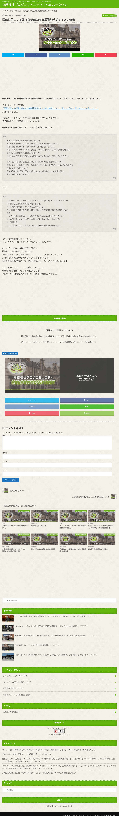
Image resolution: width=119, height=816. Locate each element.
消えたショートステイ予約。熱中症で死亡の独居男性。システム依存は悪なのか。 (43, 628)
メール (5, 462)
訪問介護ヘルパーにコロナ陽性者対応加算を (29, 647)
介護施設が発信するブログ (12, 687)
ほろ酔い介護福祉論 (11, 353)
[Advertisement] (59, 77)
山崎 (66, 770)
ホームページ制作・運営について (59, 726)
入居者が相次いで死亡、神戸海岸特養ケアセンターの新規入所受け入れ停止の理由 (32, 770)
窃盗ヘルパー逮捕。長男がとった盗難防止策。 (19, 752)
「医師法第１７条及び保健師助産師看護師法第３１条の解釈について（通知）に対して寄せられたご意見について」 (50, 108)
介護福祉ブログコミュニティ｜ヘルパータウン (34, 5)
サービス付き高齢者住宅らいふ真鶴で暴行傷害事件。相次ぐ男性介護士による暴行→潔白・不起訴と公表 (40, 748)
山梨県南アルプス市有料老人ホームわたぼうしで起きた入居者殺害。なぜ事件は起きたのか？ (47, 657)
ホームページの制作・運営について (16, 681)
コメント (6, 435)
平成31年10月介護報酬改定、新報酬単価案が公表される (23, 763)
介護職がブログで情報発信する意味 (16, 693)
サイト (4, 470)
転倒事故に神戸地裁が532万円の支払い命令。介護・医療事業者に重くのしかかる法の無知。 (47, 638)
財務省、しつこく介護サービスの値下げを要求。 (20, 756)
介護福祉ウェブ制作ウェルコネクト (59, 803)
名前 (5, 453)
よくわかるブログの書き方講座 (14, 675)
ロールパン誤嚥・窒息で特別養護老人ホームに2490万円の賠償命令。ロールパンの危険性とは (47, 619)
